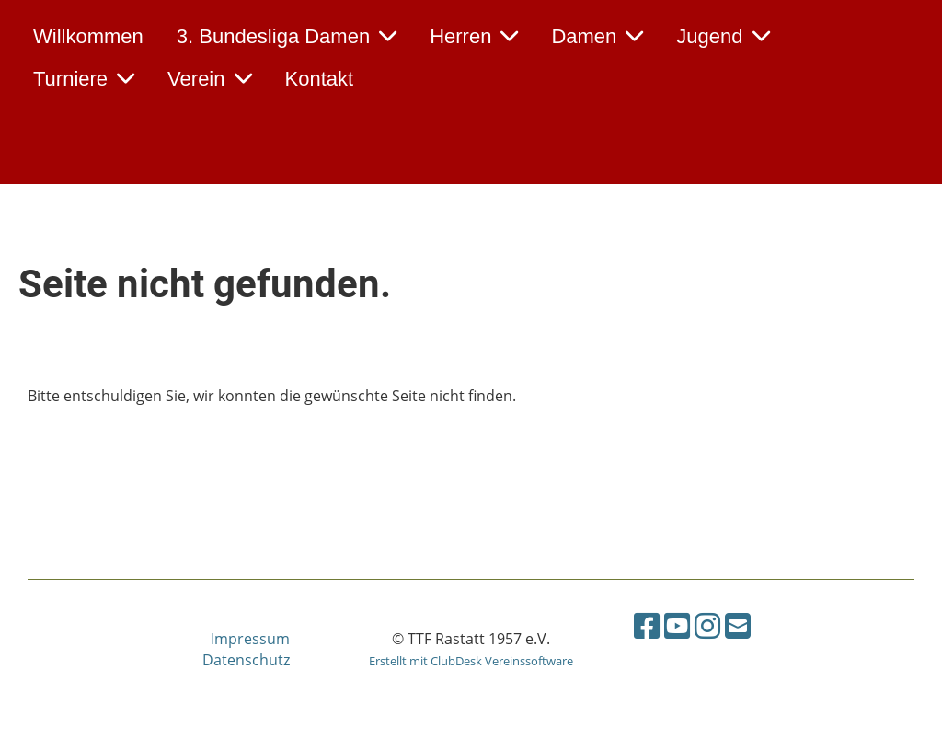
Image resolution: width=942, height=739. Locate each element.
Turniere (83, 78)
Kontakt (319, 78)
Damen (597, 36)
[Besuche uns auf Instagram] (707, 625)
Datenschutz (246, 660)
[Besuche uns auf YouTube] (677, 625)
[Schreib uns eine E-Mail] (738, 625)
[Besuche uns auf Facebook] (647, 625)
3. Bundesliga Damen (286, 36)
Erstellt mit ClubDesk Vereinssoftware (471, 660)
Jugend (722, 36)
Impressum (250, 639)
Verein (209, 78)
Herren (474, 36)
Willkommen (88, 36)
